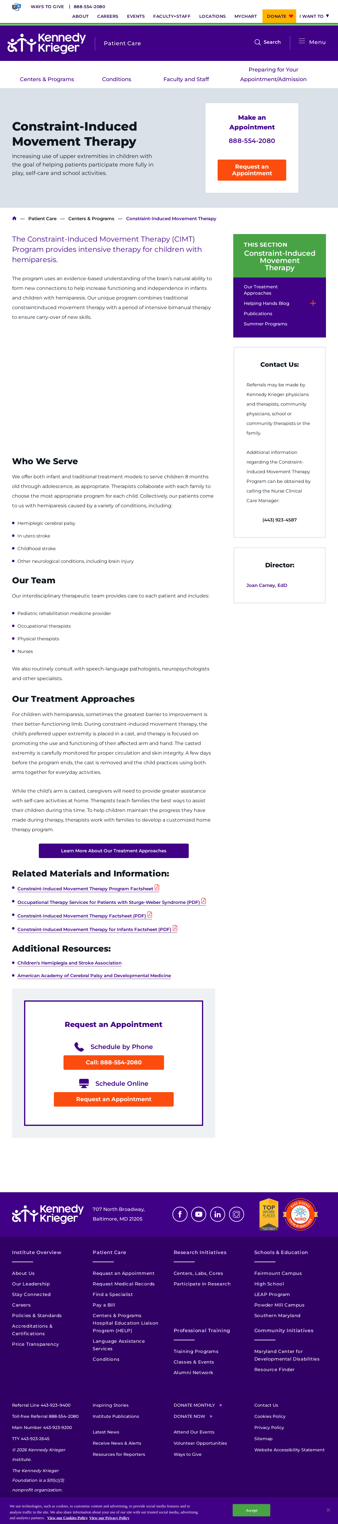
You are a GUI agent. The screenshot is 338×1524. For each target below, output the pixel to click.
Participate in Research (202, 1284)
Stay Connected (31, 1294)
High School (269, 1284)
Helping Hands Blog (266, 303)
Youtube (198, 1214)
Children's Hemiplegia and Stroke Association (69, 963)
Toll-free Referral (45, 1416)
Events (136, 16)
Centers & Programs (47, 79)
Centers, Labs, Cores (198, 1273)
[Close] (328, 1510)
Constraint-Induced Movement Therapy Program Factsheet (85, 889)
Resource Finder (274, 1369)
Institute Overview (37, 1252)
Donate (277, 16)
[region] (169, 1510)
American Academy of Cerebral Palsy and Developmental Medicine (94, 975)
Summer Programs (265, 324)
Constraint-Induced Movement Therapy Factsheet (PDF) (81, 916)
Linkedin (217, 1214)
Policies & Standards (37, 1315)
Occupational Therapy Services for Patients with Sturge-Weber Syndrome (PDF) (108, 902)
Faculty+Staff (172, 16)
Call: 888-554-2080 (114, 1062)
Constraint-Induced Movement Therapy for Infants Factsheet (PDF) (94, 929)
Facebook (180, 1214)
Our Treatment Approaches (261, 290)
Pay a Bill (104, 1305)
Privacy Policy (269, 1427)
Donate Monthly (194, 1405)
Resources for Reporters (119, 1454)
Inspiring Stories (111, 1405)
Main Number (42, 1427)
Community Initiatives (283, 1330)
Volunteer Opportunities (200, 1443)
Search (272, 42)
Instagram (236, 1214)
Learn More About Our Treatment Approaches (113, 851)
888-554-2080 (89, 6)
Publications (258, 313)
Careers (108, 16)
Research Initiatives (200, 1252)
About (80, 16)
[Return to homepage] (47, 43)
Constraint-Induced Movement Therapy (279, 260)
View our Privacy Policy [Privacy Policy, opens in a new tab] (109, 1518)
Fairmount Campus (278, 1273)
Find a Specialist (113, 1294)
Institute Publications (116, 1416)
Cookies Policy (270, 1416)
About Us (23, 1273)
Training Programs (196, 1351)
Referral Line (41, 1405)
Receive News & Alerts (117, 1443)
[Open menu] (302, 41)
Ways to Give (47, 6)
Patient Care (42, 218)
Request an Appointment (252, 170)
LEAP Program (272, 1294)
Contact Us (266, 1405)
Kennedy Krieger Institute (14, 218)
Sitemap (263, 1438)
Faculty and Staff (186, 79)
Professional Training (202, 1330)
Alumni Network (193, 1372)
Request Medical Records (124, 1284)
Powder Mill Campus (279, 1305)
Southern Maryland (277, 1315)
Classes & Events (194, 1362)
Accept (251, 1510)
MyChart (245, 16)
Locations (212, 16)
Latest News (106, 1432)
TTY (30, 1438)
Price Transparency (35, 1344)
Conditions (116, 79)
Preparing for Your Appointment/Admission (273, 74)
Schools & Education (281, 1252)
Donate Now (189, 1416)
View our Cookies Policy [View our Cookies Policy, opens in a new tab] (67, 1518)
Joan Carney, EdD (267, 585)
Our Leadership (31, 1284)
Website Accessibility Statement (289, 1450)
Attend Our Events (194, 1432)
